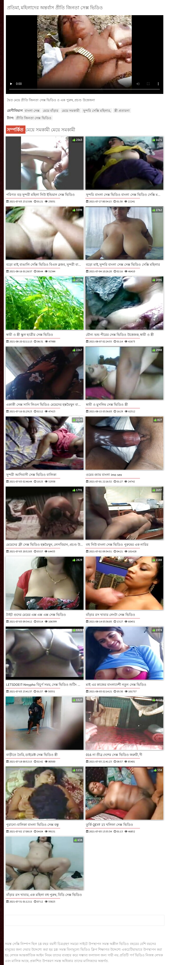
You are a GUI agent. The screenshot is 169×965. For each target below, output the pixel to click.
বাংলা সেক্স (32, 110)
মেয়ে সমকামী (71, 110)
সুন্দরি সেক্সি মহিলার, (97, 110)
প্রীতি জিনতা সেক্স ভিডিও (33, 118)
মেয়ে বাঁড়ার (50, 110)
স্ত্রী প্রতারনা (122, 110)
